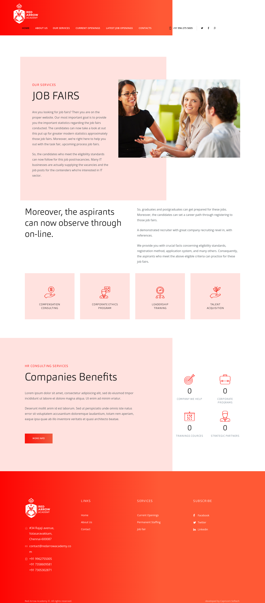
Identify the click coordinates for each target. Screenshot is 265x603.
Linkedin (203, 520)
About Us (87, 513)
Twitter (202, 513)
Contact (86, 519)
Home (85, 506)
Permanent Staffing (150, 513)
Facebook (204, 506)
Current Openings (149, 506)
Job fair (142, 519)
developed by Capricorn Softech (221, 591)
